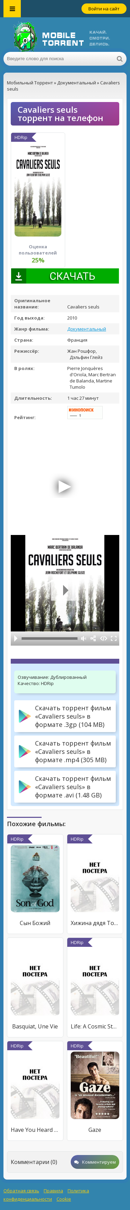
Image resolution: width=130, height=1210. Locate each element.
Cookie (64, 1199)
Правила (53, 1191)
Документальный (86, 329)
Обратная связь (21, 1191)
